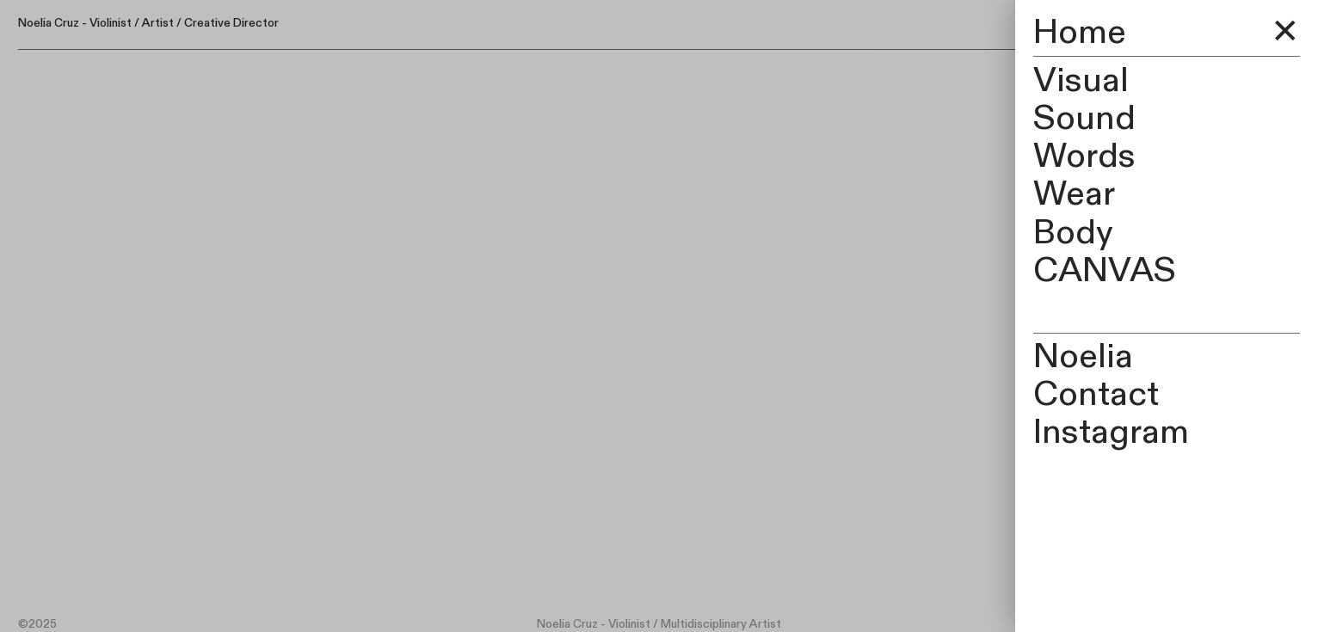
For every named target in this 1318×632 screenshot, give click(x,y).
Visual (1081, 80)
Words (1084, 156)
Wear (1074, 194)
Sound (1084, 118)
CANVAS (1104, 270)
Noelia (1083, 356)
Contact (1096, 394)
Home (1079, 32)
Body (1073, 232)
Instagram (1111, 432)
